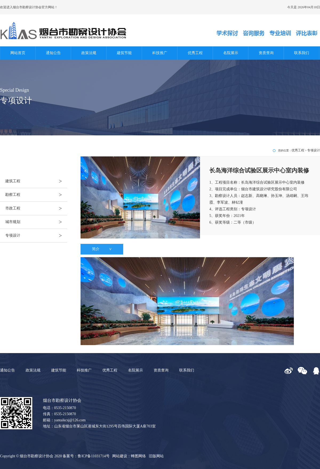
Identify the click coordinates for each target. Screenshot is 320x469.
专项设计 (36, 235)
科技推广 (159, 53)
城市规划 (36, 222)
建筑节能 (124, 53)
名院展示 (230, 53)
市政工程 (36, 208)
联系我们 (301, 53)
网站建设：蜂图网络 (129, 456)
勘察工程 (36, 194)
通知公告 (53, 53)
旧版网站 (156, 456)
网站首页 (17, 53)
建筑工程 (36, 181)
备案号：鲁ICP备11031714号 (86, 456)
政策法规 (88, 53)
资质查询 (266, 53)
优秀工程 (195, 53)
